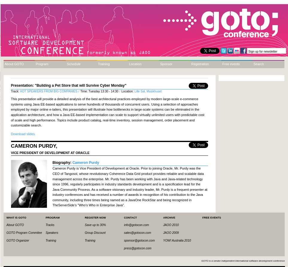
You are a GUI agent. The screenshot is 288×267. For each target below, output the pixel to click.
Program (42, 64)
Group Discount (95, 232)
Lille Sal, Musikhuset (147, 91)
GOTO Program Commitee (24, 232)
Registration (200, 64)
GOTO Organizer (18, 240)
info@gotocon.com (136, 225)
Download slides (23, 134)
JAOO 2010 (171, 225)
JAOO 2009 (171, 232)
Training (104, 64)
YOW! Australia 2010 (177, 240)
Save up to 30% (95, 225)
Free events (231, 64)
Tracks (50, 225)
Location (135, 64)
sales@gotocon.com (137, 232)
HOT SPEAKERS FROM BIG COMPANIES (49, 91)
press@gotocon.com (138, 248)
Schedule (74, 64)
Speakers (52, 232)
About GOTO (14, 64)
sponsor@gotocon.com (139, 240)
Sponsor (166, 64)
